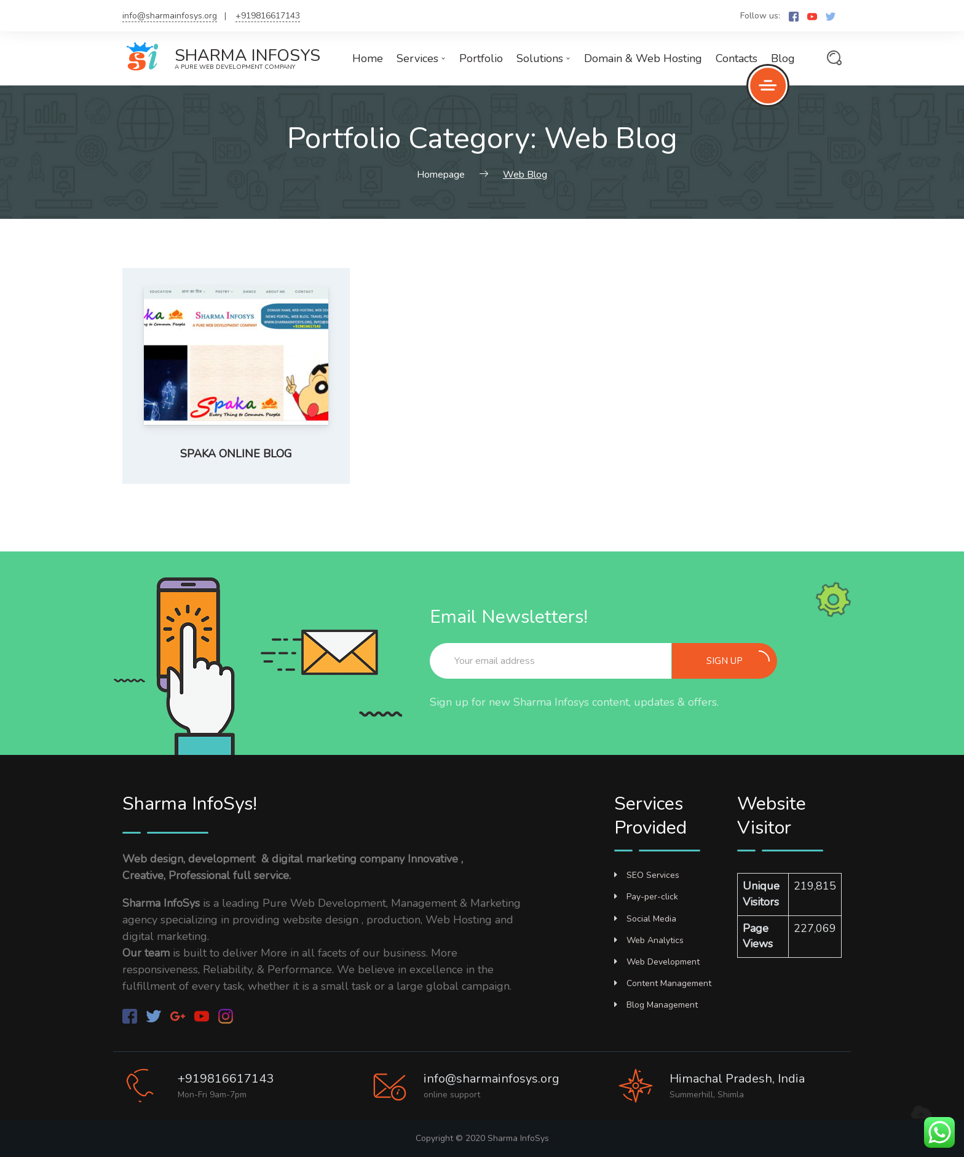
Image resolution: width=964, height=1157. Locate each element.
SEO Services (646, 875)
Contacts (736, 58)
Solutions (543, 58)
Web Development (657, 962)
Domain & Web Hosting (643, 58)
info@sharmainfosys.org (169, 16)
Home (367, 58)
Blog (783, 58)
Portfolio (481, 58)
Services (421, 58)
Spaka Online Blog (236, 453)
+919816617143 (267, 16)
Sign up (738, 658)
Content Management (662, 983)
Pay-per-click (646, 896)
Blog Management (656, 1005)
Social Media (645, 919)
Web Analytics (649, 940)
